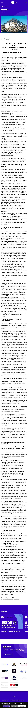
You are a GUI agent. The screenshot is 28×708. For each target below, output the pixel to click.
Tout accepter (6, 706)
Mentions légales (5, 700)
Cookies (14, 701)
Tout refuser (14, 706)
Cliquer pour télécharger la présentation (10, 599)
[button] (26, 611)
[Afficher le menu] (1, 2)
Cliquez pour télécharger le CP (8, 597)
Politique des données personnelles (17, 700)
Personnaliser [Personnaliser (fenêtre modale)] (22, 706)
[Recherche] (26, 2)
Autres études (4, 6)
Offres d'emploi (7, 647)
